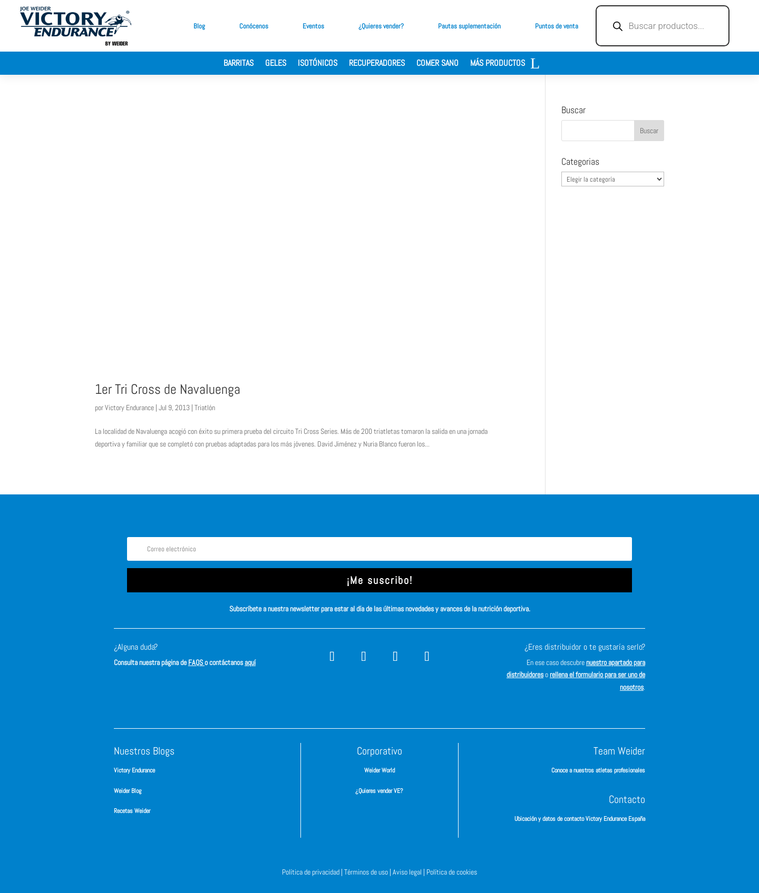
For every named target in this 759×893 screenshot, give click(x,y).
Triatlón (204, 407)
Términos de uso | (368, 872)
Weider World (379, 770)
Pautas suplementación (469, 26)
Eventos (313, 26)
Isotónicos (317, 63)
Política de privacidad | (313, 872)
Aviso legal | (409, 872)
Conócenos (253, 26)
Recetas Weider (132, 811)
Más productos (497, 63)
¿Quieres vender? (381, 26)
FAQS (196, 662)
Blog (199, 26)
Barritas (238, 63)
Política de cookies (451, 872)
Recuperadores (377, 63)
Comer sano (437, 63)
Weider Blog (127, 791)
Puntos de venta (556, 26)
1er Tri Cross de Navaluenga (167, 389)
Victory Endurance (129, 407)
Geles (275, 63)
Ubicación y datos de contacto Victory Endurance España (579, 819)
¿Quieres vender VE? (379, 791)
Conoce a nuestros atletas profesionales (598, 770)
